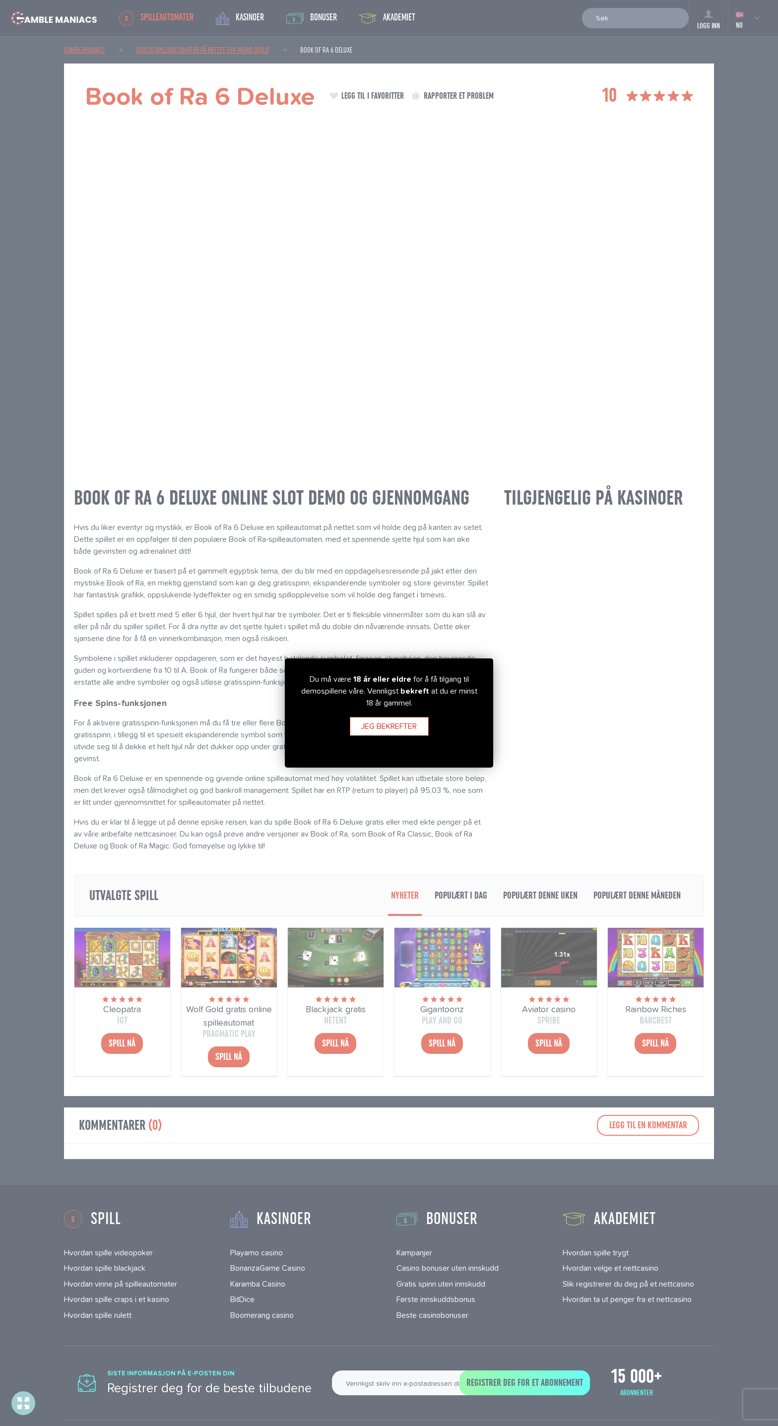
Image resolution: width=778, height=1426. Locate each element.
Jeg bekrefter (389, 726)
